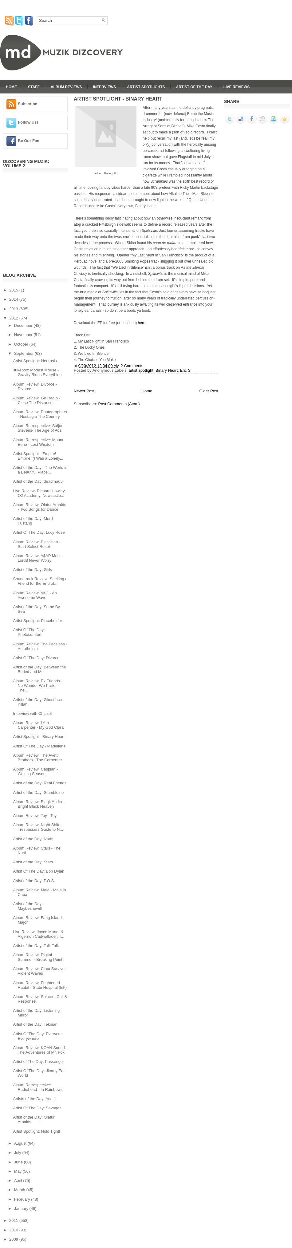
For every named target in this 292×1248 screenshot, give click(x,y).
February (22, 1199)
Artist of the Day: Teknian (35, 1024)
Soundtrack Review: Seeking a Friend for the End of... (40, 581)
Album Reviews (66, 87)
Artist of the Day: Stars (33, 862)
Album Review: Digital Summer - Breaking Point (37, 957)
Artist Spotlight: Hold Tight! (36, 1131)
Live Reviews (236, 87)
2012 (14, 318)
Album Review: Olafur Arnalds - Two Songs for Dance (39, 507)
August (21, 1143)
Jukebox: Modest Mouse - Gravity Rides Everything (37, 372)
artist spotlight (141, 370)
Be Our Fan (28, 140)
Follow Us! (28, 122)
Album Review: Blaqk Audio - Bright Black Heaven (38, 804)
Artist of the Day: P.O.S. (34, 880)
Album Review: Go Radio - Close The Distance (36, 400)
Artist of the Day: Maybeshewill (27, 906)
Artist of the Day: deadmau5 (37, 481)
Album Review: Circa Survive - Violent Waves (40, 971)
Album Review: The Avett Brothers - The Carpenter (37, 757)
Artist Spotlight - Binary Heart (39, 736)
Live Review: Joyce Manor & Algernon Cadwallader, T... (38, 934)
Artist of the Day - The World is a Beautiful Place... (40, 469)
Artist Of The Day (194, 87)
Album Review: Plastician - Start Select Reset (36, 544)
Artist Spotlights (146, 87)
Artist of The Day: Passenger (38, 1061)
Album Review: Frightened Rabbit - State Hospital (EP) (40, 985)
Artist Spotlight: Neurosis (35, 361)
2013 (14, 309)
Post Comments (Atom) (119, 404)
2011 (14, 1220)
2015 (14, 290)
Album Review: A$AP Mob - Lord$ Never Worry (37, 558)
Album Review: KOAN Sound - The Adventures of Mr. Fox (40, 1050)
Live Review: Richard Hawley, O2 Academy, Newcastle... (39, 493)
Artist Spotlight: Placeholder (37, 620)
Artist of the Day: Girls (32, 569)
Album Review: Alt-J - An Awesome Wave (35, 595)
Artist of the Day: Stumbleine (38, 792)
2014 (14, 299)
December (24, 325)
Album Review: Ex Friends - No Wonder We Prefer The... (37, 685)
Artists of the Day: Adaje (34, 1098)
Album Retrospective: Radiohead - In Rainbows (37, 1087)
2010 (14, 1230)
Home (11, 87)
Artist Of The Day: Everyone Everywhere (38, 1036)
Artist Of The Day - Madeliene (39, 746)
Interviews (104, 87)
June (19, 1162)
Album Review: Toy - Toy (35, 815)
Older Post (208, 391)
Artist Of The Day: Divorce (36, 658)
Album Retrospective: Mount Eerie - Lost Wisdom (38, 442)
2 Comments (132, 365)
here (141, 323)
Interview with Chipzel (32, 713)
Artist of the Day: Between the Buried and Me (39, 669)
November (24, 334)
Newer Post (84, 391)
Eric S (185, 370)
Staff (34, 87)
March (20, 1189)
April (18, 1180)
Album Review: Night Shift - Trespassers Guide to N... (38, 827)
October (22, 344)
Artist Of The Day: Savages (37, 1108)
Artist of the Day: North (33, 839)
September (24, 353)
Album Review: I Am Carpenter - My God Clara (38, 725)
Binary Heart (167, 370)
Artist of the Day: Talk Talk (36, 945)
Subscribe (27, 103)
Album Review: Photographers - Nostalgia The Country (40, 414)
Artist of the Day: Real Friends (39, 783)
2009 (14, 1239)
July (18, 1152)
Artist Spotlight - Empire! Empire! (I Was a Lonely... (38, 456)
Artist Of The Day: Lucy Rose (39, 532)
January (22, 1208)
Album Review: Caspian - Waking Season (35, 771)
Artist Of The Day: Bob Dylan (38, 871)
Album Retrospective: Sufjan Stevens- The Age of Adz (38, 428)
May (18, 1171)
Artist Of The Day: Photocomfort (29, 632)
